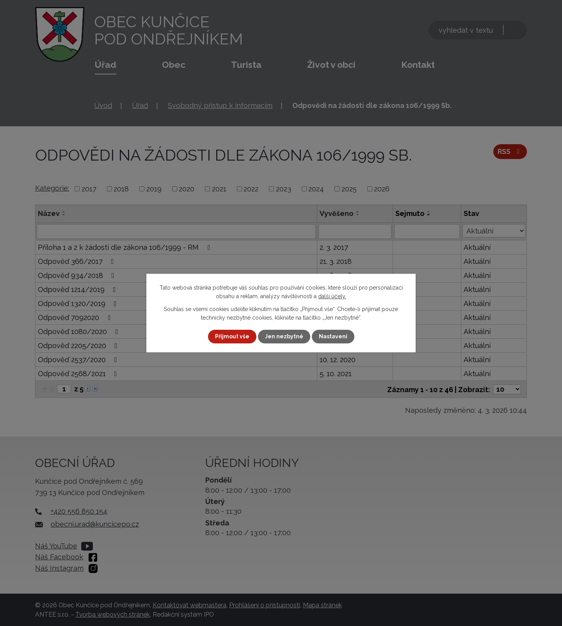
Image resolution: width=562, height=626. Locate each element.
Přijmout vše (232, 336)
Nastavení (333, 336)
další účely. (332, 296)
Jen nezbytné (284, 336)
